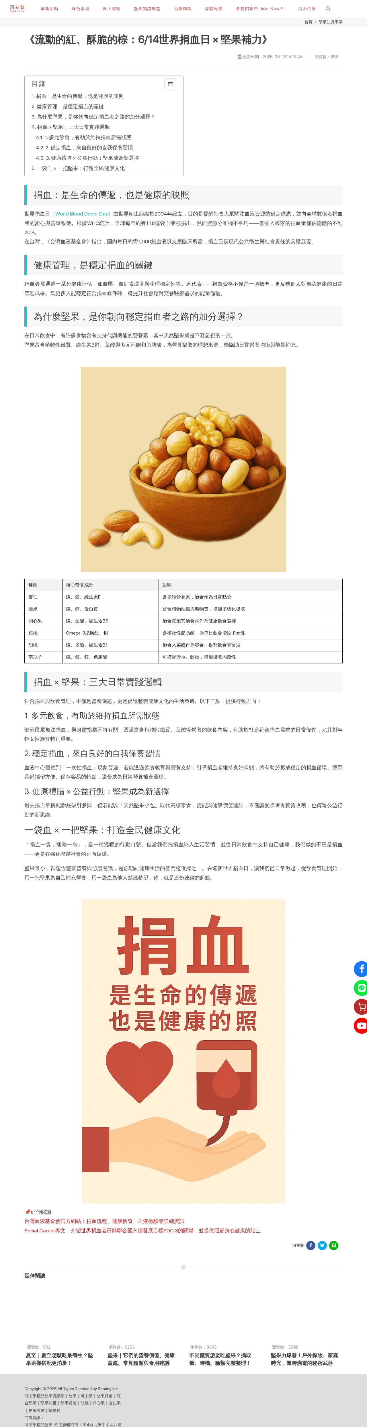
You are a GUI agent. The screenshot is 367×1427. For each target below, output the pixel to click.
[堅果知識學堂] (147, 8)
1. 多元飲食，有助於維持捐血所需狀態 (88, 138)
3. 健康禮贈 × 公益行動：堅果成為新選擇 (92, 158)
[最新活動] (49, 8)
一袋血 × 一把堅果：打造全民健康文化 (81, 168)
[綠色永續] (80, 8)
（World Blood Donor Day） (81, 214)
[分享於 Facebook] (310, 1245)
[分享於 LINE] (333, 1245)
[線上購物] (111, 8)
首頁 (308, 22)
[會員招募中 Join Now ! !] (260, 8)
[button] (327, 8)
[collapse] (170, 84)
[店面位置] (307, 8)
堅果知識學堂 (331, 22)
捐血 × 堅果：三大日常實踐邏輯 (73, 127)
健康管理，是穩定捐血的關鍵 (70, 107)
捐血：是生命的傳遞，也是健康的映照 (80, 96)
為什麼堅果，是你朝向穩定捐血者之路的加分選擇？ (96, 117)
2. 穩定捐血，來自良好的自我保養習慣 (89, 148)
